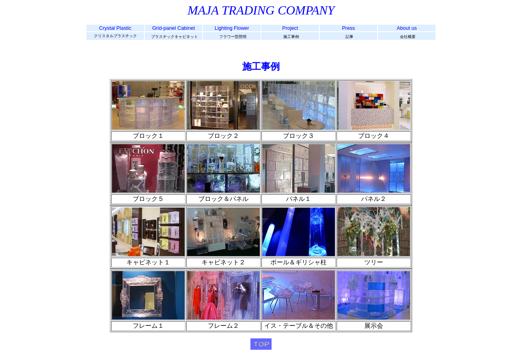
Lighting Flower (231, 28)
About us (407, 28)
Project (290, 28)
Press (348, 28)
